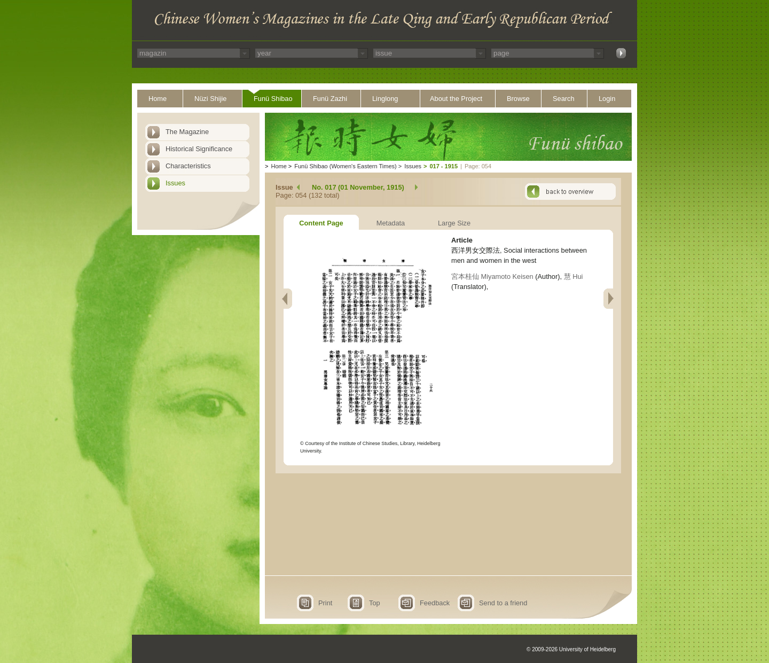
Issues (175, 183)
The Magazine (187, 132)
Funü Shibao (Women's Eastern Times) (345, 166)
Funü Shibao (273, 99)
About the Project (456, 99)
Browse (518, 99)
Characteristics (188, 166)
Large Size (454, 223)
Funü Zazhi (330, 99)
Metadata (390, 223)
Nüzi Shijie (210, 99)
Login (607, 99)
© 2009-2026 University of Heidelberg (571, 649)
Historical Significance (199, 149)
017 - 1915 (443, 166)
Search (564, 99)
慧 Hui (573, 276)
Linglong (385, 99)
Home (157, 99)
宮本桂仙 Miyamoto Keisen (492, 276)
